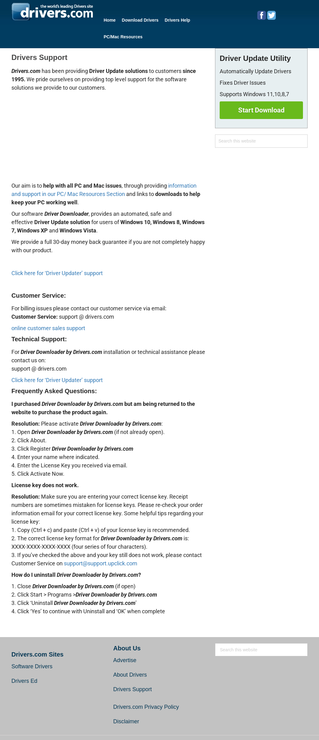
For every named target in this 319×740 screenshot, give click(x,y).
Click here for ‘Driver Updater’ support (57, 254)
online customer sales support (48, 309)
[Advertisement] (108, 119)
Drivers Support (132, 670)
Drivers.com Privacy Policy (146, 688)
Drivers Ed (24, 662)
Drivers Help (169, 18)
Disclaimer (126, 702)
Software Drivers (31, 647)
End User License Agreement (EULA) (208, 726)
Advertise (124, 641)
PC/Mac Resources (204, 18)
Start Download (261, 91)
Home (108, 18)
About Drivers (130, 656)
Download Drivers (135, 18)
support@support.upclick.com (100, 544)
